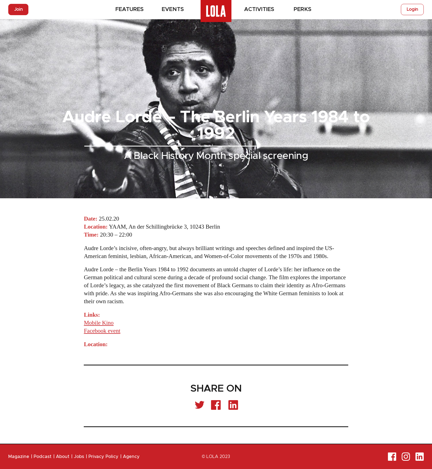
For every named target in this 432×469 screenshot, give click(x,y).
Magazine (18, 456)
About (62, 456)
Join (18, 9)
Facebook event (102, 330)
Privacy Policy (103, 456)
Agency (131, 456)
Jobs (79, 456)
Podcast (43, 456)
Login (412, 9)
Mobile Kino (99, 322)
